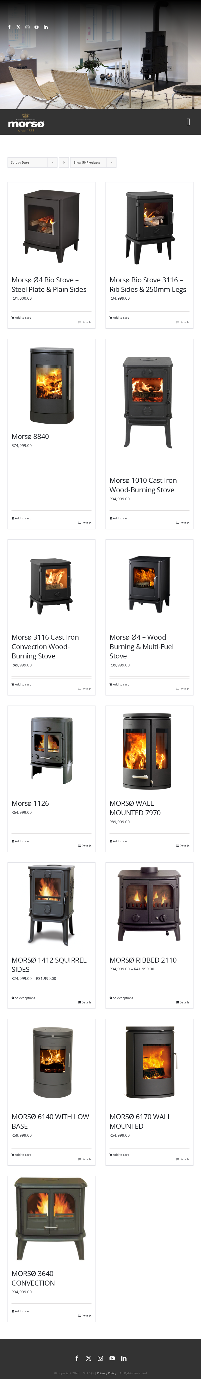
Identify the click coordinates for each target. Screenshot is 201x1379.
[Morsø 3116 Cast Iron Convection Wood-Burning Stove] (51, 583)
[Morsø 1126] (51, 749)
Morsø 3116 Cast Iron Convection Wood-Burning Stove (45, 646)
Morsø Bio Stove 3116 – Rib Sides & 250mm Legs (148, 284)
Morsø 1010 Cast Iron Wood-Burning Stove (143, 484)
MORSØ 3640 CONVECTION (33, 1278)
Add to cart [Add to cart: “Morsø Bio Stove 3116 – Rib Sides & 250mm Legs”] (121, 317)
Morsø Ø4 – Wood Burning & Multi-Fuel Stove (142, 646)
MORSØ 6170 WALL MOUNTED (140, 1121)
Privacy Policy (106, 1373)
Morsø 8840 (30, 436)
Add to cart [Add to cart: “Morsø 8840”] (23, 518)
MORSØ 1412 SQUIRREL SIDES (49, 964)
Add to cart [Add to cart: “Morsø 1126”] (23, 841)
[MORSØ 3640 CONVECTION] (51, 1220)
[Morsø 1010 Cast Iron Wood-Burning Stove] (149, 405)
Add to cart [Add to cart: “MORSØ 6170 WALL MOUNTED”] (121, 1155)
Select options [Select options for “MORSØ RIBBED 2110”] (123, 998)
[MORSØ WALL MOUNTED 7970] (149, 749)
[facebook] (10, 27)
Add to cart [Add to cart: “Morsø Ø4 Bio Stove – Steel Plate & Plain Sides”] (23, 317)
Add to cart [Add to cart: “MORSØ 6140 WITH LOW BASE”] (23, 1155)
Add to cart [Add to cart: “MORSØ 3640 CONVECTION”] (23, 1311)
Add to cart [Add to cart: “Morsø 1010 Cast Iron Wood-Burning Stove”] (121, 518)
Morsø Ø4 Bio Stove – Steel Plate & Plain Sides (49, 284)
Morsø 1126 (30, 803)
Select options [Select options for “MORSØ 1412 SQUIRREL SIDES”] (25, 998)
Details (87, 322)
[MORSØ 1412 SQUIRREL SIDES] (51, 906)
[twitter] (18, 27)
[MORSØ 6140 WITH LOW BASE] (51, 1063)
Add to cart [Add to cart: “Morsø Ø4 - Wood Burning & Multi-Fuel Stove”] (121, 684)
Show (87, 162)
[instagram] (28, 27)
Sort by (20, 162)
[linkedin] (46, 27)
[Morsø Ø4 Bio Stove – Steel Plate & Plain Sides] (51, 226)
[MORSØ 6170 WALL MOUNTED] (149, 1063)
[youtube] (36, 27)
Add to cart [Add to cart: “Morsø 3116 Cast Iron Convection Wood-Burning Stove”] (23, 684)
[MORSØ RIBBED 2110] (149, 906)
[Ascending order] (64, 162)
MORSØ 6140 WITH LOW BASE (50, 1121)
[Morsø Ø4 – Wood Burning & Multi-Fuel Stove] (149, 583)
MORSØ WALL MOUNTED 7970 (135, 807)
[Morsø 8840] (51, 383)
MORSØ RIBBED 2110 (143, 960)
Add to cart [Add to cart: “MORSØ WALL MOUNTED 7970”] (121, 841)
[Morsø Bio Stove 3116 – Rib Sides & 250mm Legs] (149, 226)
